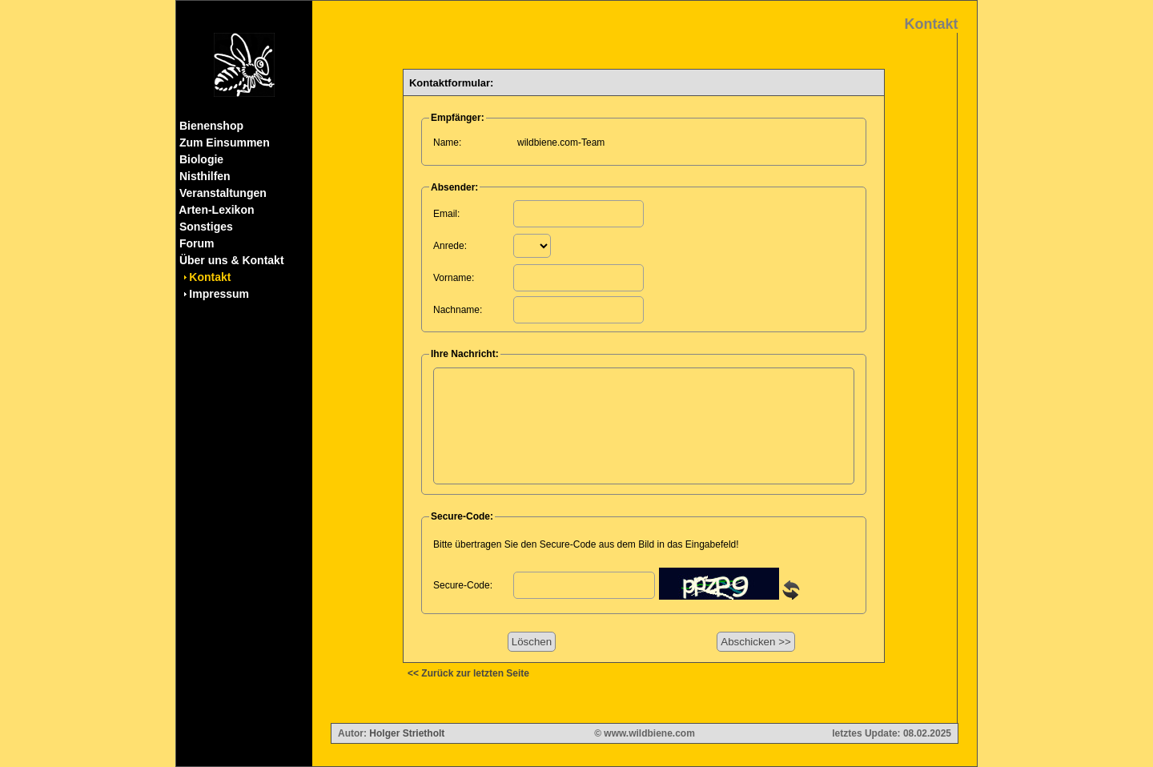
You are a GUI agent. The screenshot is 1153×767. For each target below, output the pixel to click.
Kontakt (210, 277)
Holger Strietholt (406, 733)
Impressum (219, 293)
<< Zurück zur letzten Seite (468, 673)
